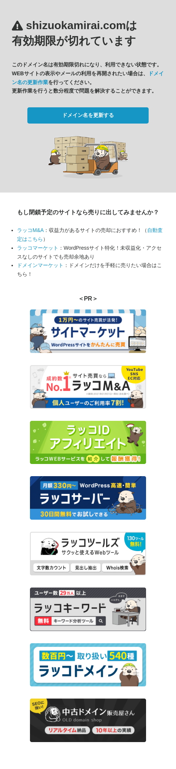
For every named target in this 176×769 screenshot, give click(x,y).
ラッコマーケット (37, 248)
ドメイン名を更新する (88, 115)
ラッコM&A (30, 230)
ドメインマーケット (40, 265)
